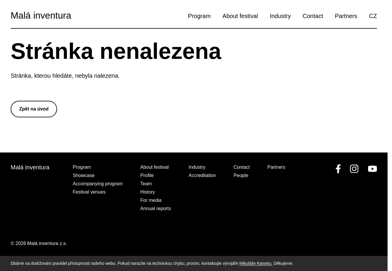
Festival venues (89, 191)
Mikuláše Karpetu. (256, 263)
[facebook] (338, 168)
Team (146, 183)
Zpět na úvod (34, 108)
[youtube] (371, 168)
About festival (240, 16)
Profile (146, 175)
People (241, 175)
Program (199, 16)
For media (150, 200)
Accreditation (202, 175)
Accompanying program (98, 183)
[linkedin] (354, 168)
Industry (280, 16)
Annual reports (155, 208)
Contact (313, 16)
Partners (346, 16)
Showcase (84, 175)
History (147, 191)
